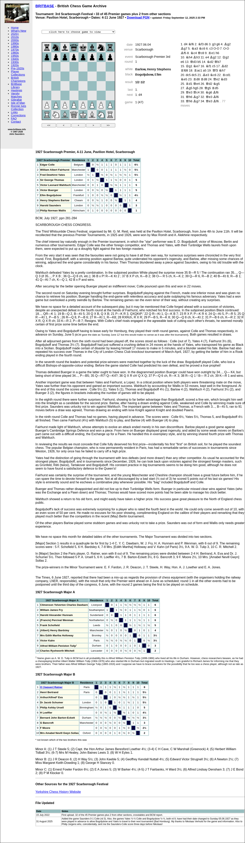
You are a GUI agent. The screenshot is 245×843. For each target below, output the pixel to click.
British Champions (18, 79)
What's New (18, 30)
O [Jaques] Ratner (51, 687)
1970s (15, 49)
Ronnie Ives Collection (18, 107)
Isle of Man (18, 102)
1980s (15, 46)
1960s (15, 52)
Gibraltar (16, 99)
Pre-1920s (17, 68)
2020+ (15, 33)
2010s (15, 37)
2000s (15, 40)
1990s (15, 43)
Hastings (16, 90)
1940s (15, 59)
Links (14, 112)
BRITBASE (44, 6)
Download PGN (138, 17)
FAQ (14, 118)
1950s (15, 55)
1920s (15, 65)
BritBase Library (16, 85)
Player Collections (18, 73)
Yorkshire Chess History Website (58, 791)
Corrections (18, 115)
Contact (16, 121)
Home (15, 27)
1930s (15, 62)
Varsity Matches (16, 95)
